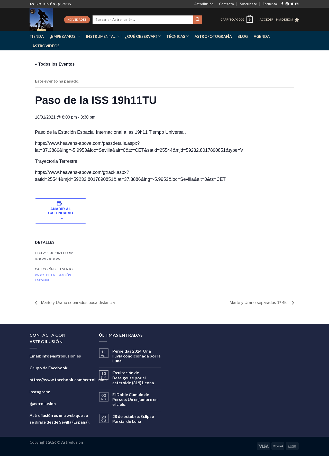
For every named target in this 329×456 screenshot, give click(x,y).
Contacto (226, 4)
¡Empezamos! (65, 36)
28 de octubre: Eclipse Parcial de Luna (133, 419)
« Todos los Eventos (55, 64)
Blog (242, 36)
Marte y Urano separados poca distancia (77, 302)
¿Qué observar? (143, 36)
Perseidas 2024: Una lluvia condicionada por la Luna (136, 355)
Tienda (37, 36)
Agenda (262, 36)
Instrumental (102, 36)
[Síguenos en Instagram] (287, 4)
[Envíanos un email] (296, 4)
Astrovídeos (45, 46)
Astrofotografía (213, 36)
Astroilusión (203, 4)
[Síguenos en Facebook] (282, 4)
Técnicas (177, 36)
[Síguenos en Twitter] (292, 4)
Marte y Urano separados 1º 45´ (259, 302)
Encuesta (270, 4)
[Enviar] (197, 19)
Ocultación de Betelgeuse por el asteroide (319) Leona (133, 377)
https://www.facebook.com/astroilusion (68, 379)
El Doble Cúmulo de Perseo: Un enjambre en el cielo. (135, 399)
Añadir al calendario (60, 211)
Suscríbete (248, 4)
